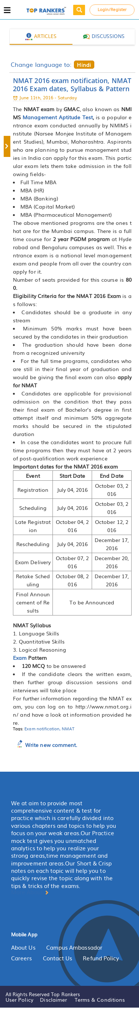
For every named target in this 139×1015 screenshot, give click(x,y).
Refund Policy (101, 958)
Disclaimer (53, 999)
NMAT (68, 728)
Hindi (84, 64)
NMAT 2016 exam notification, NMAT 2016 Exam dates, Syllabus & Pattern (72, 84)
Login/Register (112, 9)
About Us (23, 947)
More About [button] (30, 892)
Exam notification (42, 728)
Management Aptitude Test (58, 117)
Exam (20, 657)
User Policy (19, 999)
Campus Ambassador (74, 947)
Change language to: (41, 64)
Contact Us (57, 958)
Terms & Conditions (100, 999)
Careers (21, 958)
